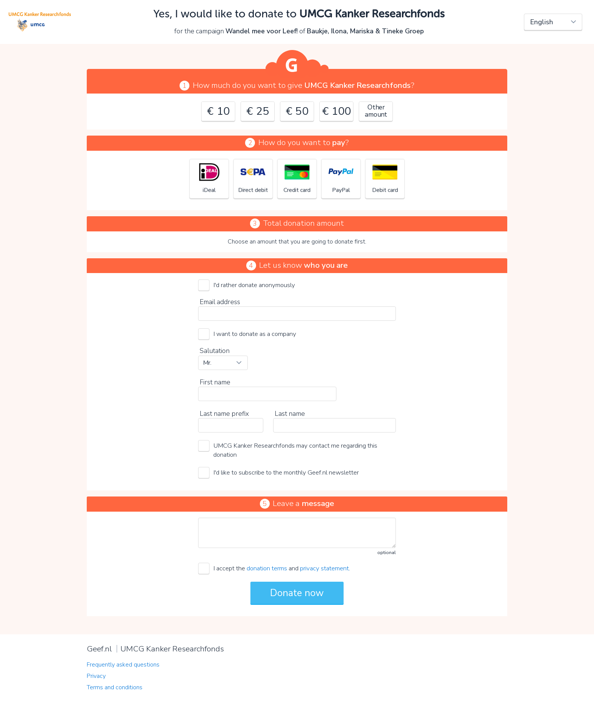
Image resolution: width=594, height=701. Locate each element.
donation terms (267, 568)
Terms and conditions (114, 687)
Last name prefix (224, 413)
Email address (220, 301)
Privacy (96, 676)
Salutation (215, 350)
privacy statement (324, 568)
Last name (290, 413)
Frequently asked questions (123, 664)
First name (215, 382)
